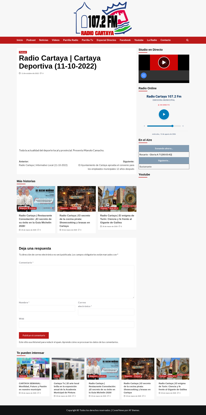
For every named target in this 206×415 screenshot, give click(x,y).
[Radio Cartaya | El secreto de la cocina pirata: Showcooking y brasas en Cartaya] (76, 199)
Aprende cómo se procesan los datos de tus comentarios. (90, 342)
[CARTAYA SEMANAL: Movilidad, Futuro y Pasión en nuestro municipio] (33, 369)
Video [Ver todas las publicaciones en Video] (57, 376)
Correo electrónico (85, 304)
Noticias (43, 40)
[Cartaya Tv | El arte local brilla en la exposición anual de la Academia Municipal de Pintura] (68, 369)
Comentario (26, 262)
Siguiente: (105, 165)
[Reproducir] (164, 114)
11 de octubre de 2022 (30, 73)
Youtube (138, 40)
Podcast (31, 40)
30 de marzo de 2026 (28, 393)
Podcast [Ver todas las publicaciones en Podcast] (23, 52)
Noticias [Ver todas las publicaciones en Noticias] (23, 376)
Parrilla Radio (70, 40)
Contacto (166, 40)
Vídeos (55, 40)
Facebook (125, 40)
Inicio (20, 40)
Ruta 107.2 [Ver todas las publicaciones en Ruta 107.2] (114, 208)
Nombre (24, 302)
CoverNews (118, 410)
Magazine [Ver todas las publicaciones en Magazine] (23, 208)
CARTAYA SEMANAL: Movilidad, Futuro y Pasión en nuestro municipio (33, 386)
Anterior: (48, 163)
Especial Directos (106, 40)
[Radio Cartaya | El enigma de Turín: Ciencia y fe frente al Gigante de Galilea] (117, 199)
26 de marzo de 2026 (28, 230)
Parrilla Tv (87, 40)
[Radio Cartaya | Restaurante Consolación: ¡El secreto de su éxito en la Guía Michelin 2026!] (36, 199)
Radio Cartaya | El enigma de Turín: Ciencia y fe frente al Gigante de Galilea (117, 219)
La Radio (152, 40)
